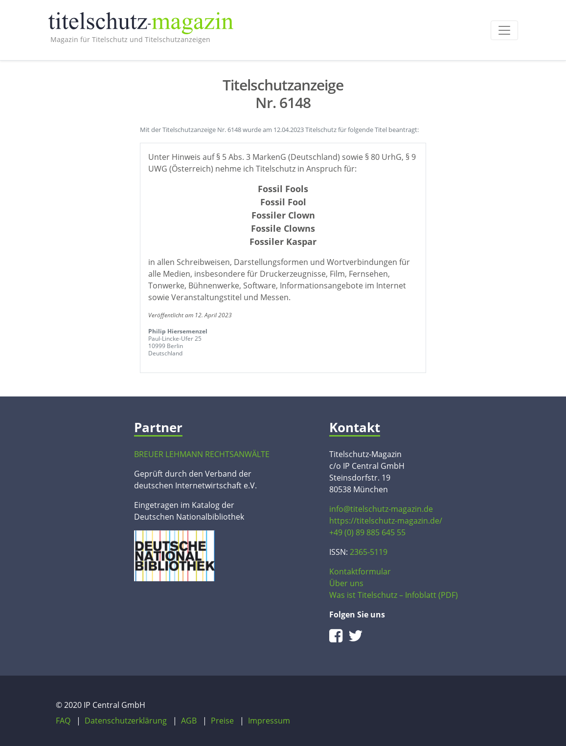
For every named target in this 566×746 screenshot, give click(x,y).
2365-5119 (368, 552)
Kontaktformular (360, 571)
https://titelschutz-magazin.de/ (385, 520)
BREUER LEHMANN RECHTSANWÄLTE (202, 454)
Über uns (346, 583)
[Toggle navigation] (504, 30)
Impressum (269, 720)
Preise (222, 720)
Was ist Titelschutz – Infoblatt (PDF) (393, 595)
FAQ (63, 720)
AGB (189, 720)
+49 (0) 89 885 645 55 (367, 532)
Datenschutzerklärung (126, 720)
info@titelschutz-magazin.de (381, 509)
